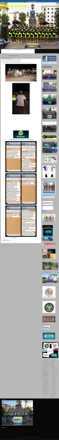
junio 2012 (53, 390)
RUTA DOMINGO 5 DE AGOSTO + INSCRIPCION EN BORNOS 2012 (54, 386)
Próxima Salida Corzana (53, 371)
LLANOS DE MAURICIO (46, 382)
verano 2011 (48, 393)
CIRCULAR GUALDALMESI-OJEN (45, 369)
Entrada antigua (37, 244)
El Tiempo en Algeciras (17, 49)
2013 (52, 365)
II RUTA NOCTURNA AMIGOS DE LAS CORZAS (54, 383)
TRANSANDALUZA (43, 393)
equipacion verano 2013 (45, 373)
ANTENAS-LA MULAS (46, 364)
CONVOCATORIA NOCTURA (44, 370)
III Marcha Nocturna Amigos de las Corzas (54, 377)
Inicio (22, 244)
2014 (52, 364)
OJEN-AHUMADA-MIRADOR (44, 387)
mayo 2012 (53, 391)
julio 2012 (53, 389)
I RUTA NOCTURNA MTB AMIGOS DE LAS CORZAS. (54, 388)
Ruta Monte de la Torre (45, 390)
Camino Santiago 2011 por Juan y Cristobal (45, 366)
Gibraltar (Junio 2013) (46, 376)
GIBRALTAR (47, 375)
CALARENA (45, 365)
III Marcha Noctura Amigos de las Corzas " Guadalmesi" (54, 375)
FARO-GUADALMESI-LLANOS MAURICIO (45, 374)
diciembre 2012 (54, 367)
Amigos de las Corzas (13, 6)
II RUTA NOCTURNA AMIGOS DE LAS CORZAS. (54, 381)
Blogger (40, 437)
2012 (52, 366)
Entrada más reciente (5, 244)
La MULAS (46, 379)
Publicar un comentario (6, 241)
